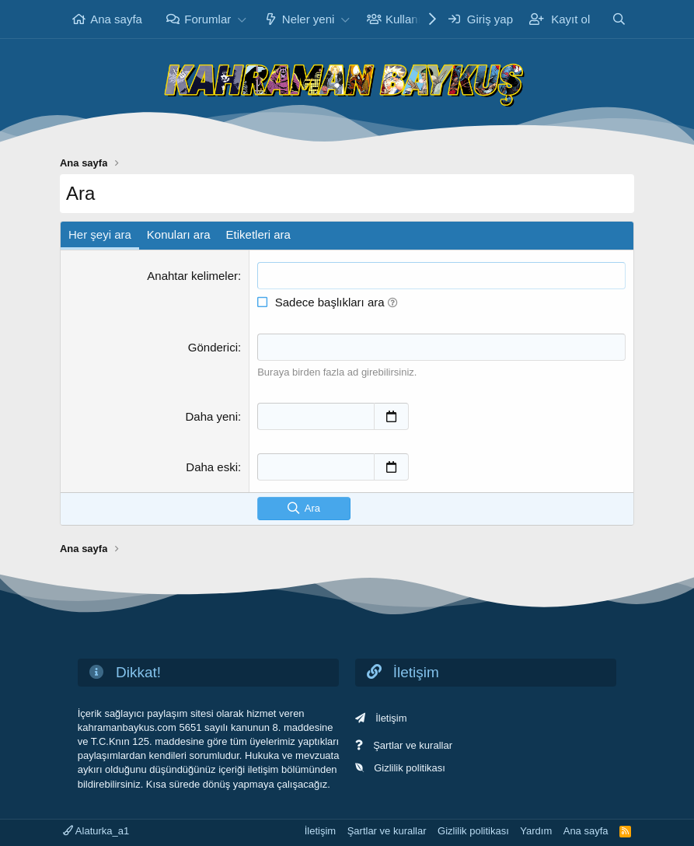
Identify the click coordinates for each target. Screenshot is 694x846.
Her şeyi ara (99, 234)
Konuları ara (179, 234)
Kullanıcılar (414, 19)
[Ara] (619, 19)
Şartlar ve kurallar (412, 745)
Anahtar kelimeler (192, 275)
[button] (241, 19)
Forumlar (207, 19)
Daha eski (212, 467)
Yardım (536, 831)
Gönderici (213, 347)
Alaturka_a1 (96, 831)
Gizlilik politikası (409, 768)
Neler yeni (308, 19)
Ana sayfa (116, 19)
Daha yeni (211, 416)
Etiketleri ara (258, 234)
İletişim (390, 718)
